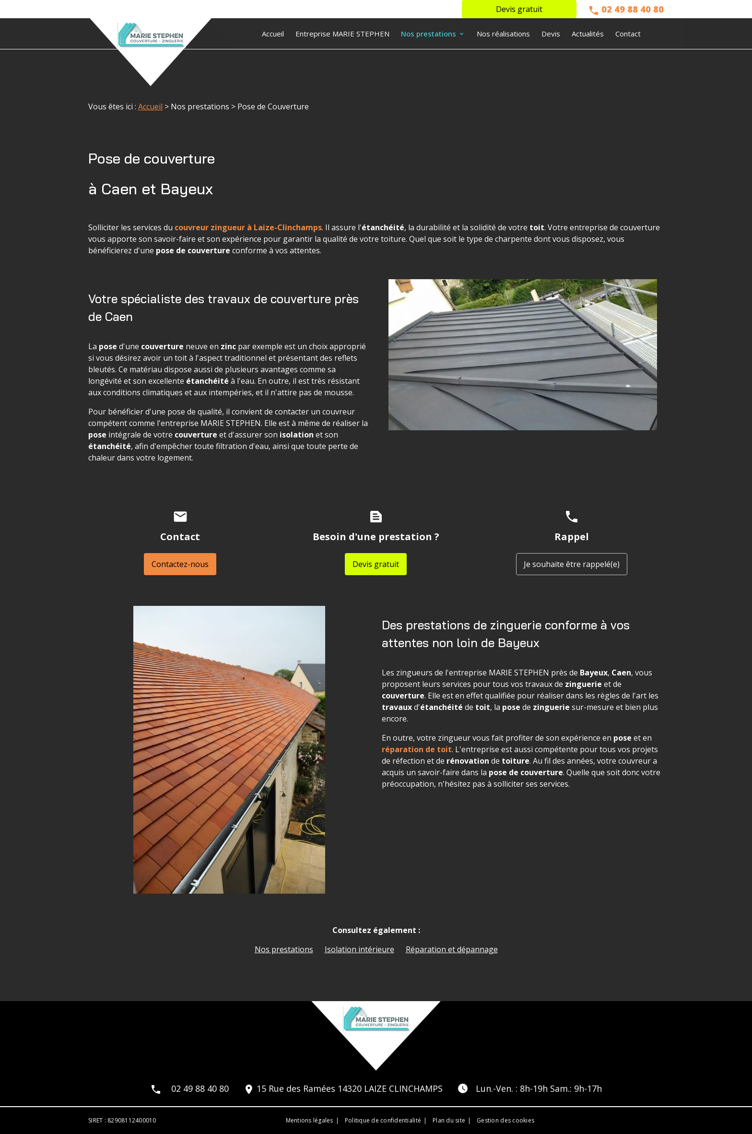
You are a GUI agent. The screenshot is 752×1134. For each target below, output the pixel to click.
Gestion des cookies (505, 1120)
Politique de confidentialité (383, 1120)
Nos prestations (428, 33)
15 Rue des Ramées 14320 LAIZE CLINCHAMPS (350, 1088)
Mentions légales (309, 1120)
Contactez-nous (180, 564)
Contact (628, 33)
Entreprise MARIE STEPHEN (342, 33)
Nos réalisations (503, 33)
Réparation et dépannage (452, 949)
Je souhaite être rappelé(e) (572, 564)
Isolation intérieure (359, 949)
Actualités (588, 33)
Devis (550, 33)
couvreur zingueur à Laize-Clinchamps (248, 227)
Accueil (273, 33)
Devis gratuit (519, 9)
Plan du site (449, 1120)
